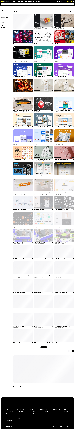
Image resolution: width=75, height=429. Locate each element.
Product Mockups (4, 17)
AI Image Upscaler (43, 405)
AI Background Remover (44, 409)
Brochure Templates (60, 144)
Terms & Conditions (20, 411)
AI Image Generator (43, 407)
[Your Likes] (66, 1)
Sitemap (31, 418)
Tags (30, 415)
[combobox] (41, 4)
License (57, 1)
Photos (2, 22)
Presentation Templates (61, 194)
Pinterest (65, 409)
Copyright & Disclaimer (21, 418)
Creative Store (17, 11)
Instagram (66, 411)
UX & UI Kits (3, 27)
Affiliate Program (56, 407)
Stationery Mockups (62, 28)
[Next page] (73, 351)
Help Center (32, 405)
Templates (3, 20)
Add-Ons (2, 25)
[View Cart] (64, 1)
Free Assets (3, 29)
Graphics (2, 15)
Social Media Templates (20, 277)
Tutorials (31, 409)
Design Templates (9, 411)
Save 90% (69, 1)
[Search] (72, 4)
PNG (7, 413)
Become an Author (56, 405)
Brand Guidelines (33, 413)
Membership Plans (20, 405)
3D (1, 24)
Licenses (18, 415)
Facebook (66, 405)
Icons (58, 210)
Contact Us (32, 407)
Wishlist (7, 415)
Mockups (7, 405)
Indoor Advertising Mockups (43, 28)
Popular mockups (9, 420)
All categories (3, 14)
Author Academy (33, 411)
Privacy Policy (19, 413)
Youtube (65, 407)
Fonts (2, 19)
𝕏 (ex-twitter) (66, 413)
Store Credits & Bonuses (21, 407)
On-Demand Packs (20, 409)
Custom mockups (9, 418)
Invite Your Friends (56, 409)
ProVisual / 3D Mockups (44, 411)
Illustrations (17, 95)
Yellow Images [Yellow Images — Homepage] (9, 426)
